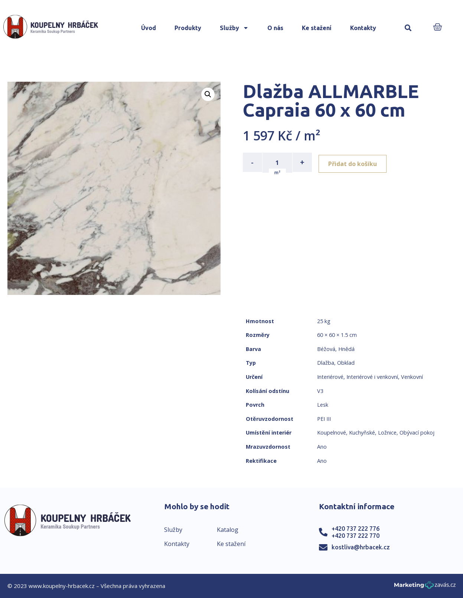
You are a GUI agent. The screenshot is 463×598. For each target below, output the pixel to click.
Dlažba (325, 362)
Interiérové (330, 376)
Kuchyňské (362, 432)
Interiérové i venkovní (372, 376)
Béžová (326, 348)
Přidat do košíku (354, 162)
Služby (234, 28)
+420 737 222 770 (355, 535)
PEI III (324, 418)
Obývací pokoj (417, 432)
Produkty (188, 28)
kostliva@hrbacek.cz (361, 547)
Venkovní (412, 376)
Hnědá (346, 348)
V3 (320, 390)
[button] (408, 28)
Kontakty (363, 28)
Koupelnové (331, 432)
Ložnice (387, 432)
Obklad (346, 362)
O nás (275, 28)
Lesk (322, 404)
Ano (322, 446)
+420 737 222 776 (355, 528)
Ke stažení (317, 28)
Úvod (148, 28)
